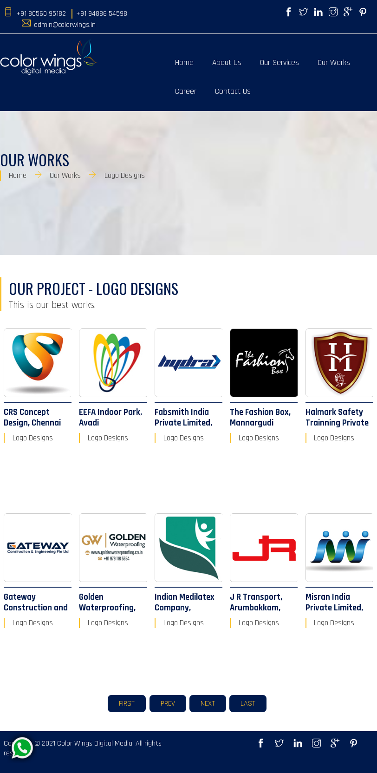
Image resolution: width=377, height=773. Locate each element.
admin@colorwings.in (65, 25)
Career (185, 91)
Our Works (334, 63)
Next (208, 703)
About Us (226, 63)
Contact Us (233, 91)
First (127, 703)
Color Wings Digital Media (94, 743)
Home (184, 63)
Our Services (279, 63)
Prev (168, 703)
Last (247, 703)
